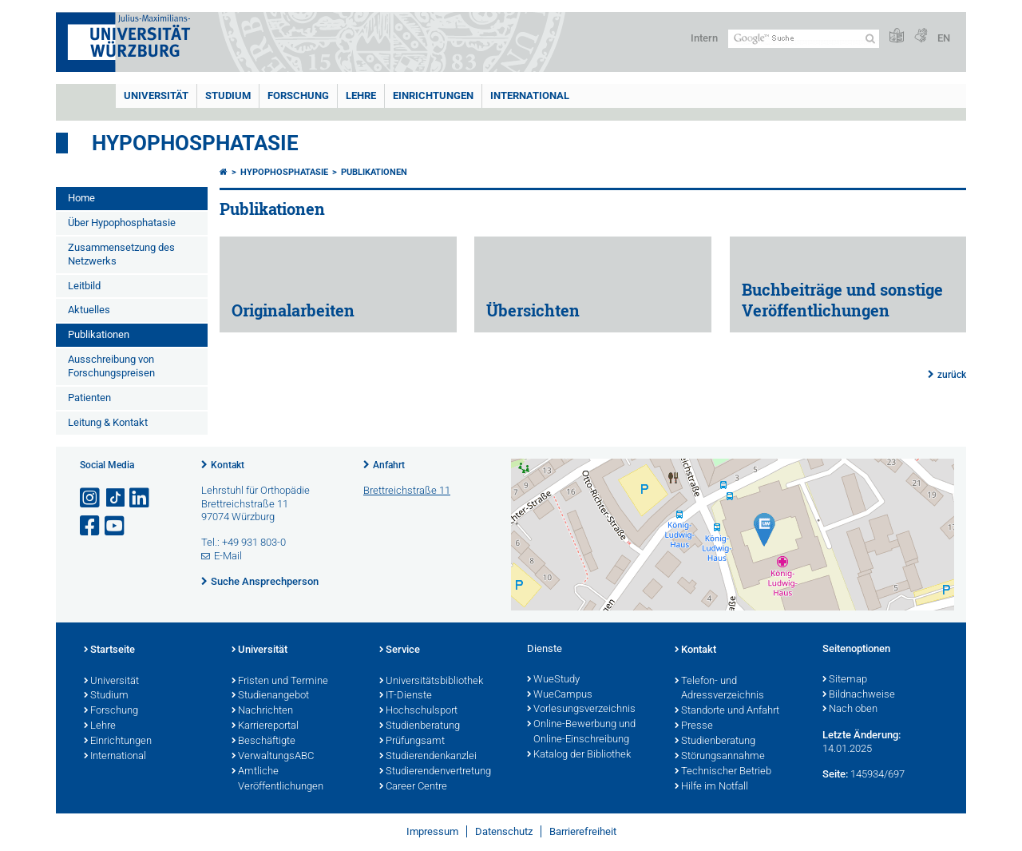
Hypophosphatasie (195, 143)
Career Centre (413, 787)
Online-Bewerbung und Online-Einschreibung (581, 732)
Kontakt (227, 465)
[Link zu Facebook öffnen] (91, 526)
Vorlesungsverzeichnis (581, 709)
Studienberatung (419, 726)
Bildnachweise (858, 695)
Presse (694, 726)
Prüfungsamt (412, 741)
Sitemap (844, 680)
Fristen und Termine (280, 681)
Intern (704, 38)
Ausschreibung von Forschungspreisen (111, 366)
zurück (951, 374)
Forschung (298, 95)
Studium (228, 95)
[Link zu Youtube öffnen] (116, 526)
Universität (156, 95)
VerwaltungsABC (273, 757)
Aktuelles (89, 310)
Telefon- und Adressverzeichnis (719, 689)
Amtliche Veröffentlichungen (277, 779)
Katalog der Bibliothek (579, 755)
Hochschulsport (418, 711)
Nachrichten (262, 711)
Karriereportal (265, 726)
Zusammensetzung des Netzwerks (121, 254)
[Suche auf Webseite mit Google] (803, 39)
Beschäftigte (263, 741)
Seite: (835, 774)
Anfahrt (389, 465)
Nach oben (849, 709)
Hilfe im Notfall (711, 787)
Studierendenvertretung (435, 772)
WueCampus (559, 695)
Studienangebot (270, 696)
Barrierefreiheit (582, 831)
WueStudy (553, 680)
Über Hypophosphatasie (122, 223)
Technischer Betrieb (723, 772)
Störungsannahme (720, 757)
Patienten (89, 398)
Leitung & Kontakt (108, 422)
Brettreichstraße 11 (406, 490)
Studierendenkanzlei (428, 757)
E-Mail (228, 556)
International (529, 95)
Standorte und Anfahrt (727, 711)
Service (399, 650)
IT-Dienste (405, 696)
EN (943, 38)
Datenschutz (504, 831)
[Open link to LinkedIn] (140, 498)
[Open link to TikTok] (116, 498)
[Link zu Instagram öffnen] (91, 498)
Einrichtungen (433, 95)
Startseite (109, 650)
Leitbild (84, 286)
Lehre (361, 95)
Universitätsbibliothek (431, 681)
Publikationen (98, 334)
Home (81, 198)
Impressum (432, 831)
